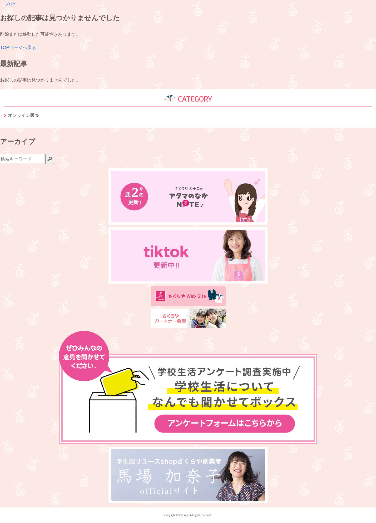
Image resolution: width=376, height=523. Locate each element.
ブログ (10, 4)
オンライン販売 (23, 115)
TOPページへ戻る (18, 47)
